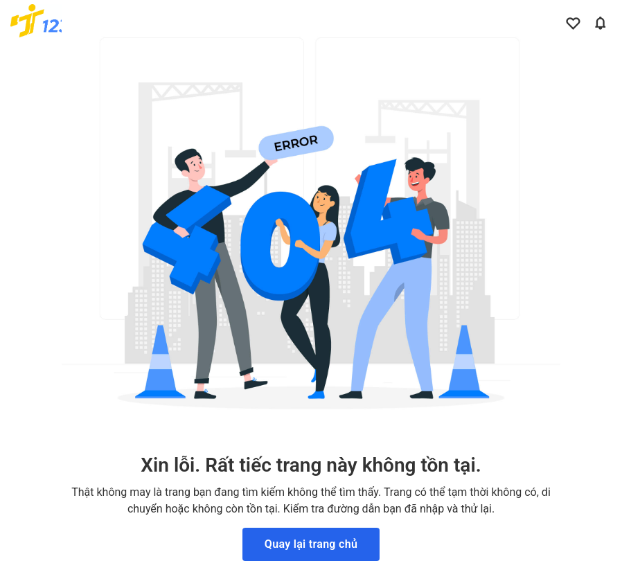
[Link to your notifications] (598, 21)
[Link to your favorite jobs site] (570, 21)
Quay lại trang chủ (311, 544)
